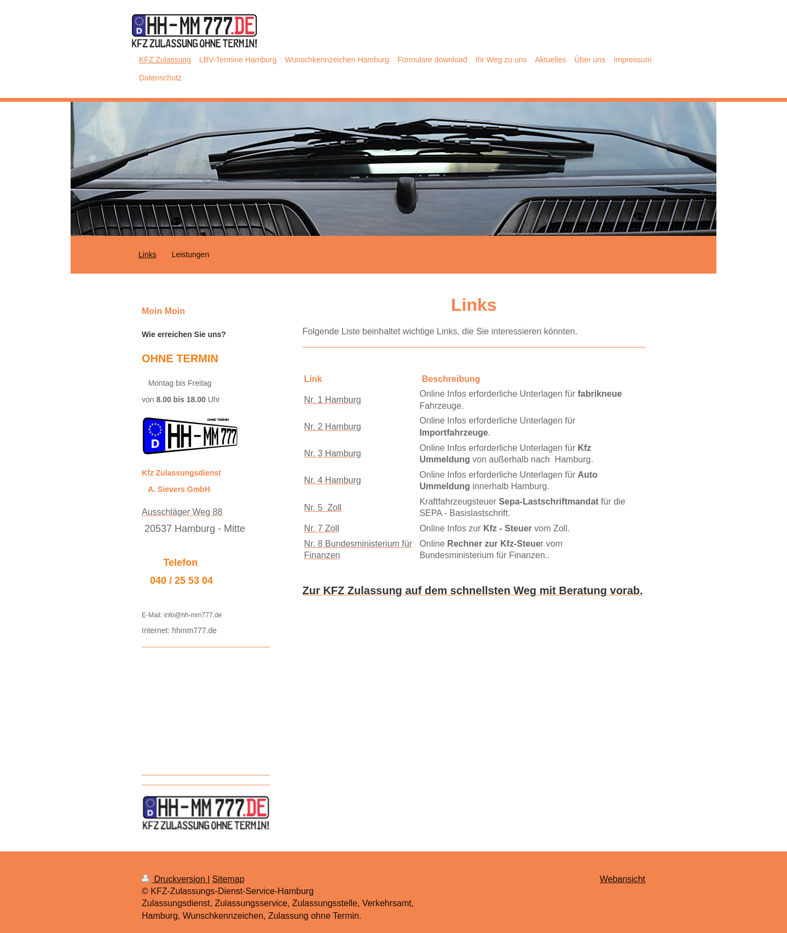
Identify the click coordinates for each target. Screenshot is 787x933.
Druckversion (174, 879)
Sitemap (228, 879)
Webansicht (622, 879)
